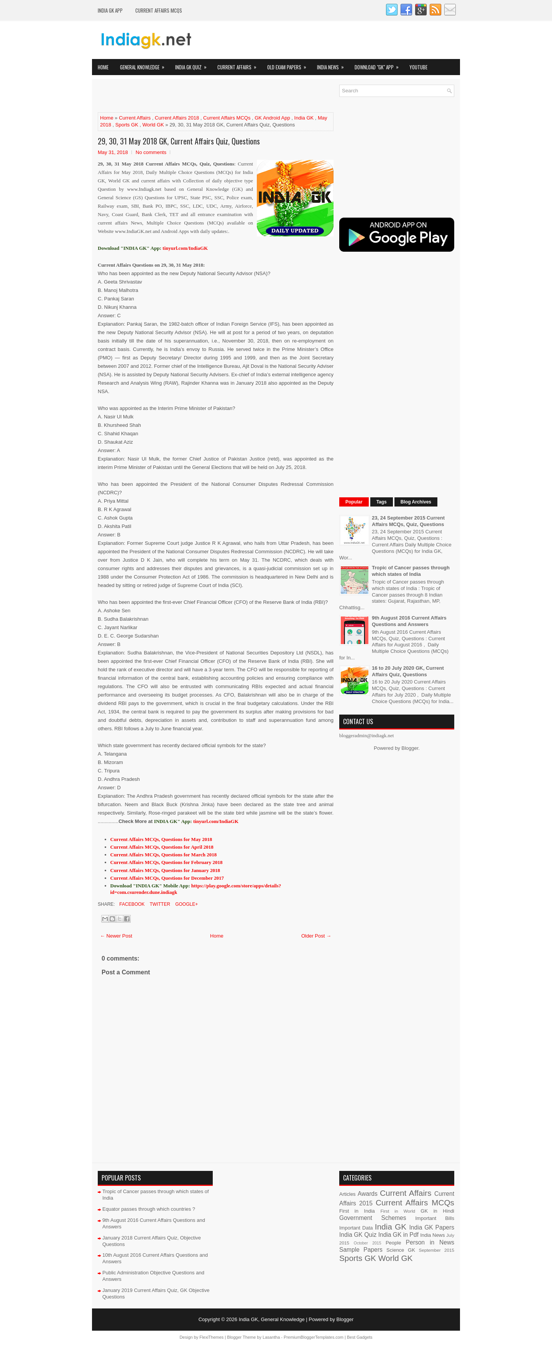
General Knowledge (144, 65)
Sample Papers (361, 1249)
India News (333, 65)
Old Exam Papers (289, 65)
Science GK (400, 1250)
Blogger (409, 748)
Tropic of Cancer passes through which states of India (411, 571)
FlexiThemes (211, 1337)
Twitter (159, 904)
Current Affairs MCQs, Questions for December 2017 (167, 878)
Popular (354, 502)
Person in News (430, 1242)
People (393, 1243)
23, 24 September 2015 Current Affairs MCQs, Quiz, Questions (408, 521)
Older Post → (316, 936)
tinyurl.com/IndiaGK (215, 821)
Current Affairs (239, 65)
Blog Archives (416, 502)
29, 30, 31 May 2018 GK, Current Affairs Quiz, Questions (179, 141)
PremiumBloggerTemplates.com (313, 1337)
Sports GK (126, 125)
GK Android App (272, 118)
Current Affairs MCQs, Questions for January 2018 (165, 870)
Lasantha (271, 1337)
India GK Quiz (193, 65)
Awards (368, 1193)
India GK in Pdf (398, 1234)
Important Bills (434, 1218)
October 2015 (367, 1243)
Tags (381, 502)
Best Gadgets (360, 1337)
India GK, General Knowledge (272, 1319)
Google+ (186, 904)
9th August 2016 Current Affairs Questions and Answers (409, 621)
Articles (347, 1194)
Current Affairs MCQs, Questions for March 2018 (163, 854)
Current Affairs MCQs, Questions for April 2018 (162, 847)
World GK (153, 125)
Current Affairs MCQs (158, 10)
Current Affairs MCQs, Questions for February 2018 (166, 862)
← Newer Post (116, 936)
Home (103, 67)
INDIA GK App (110, 10)
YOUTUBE (418, 67)
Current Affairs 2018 (177, 118)
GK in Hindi (437, 1211)
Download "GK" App (379, 65)
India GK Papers (431, 1227)
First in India (357, 1211)
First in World (397, 1210)
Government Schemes (372, 1218)
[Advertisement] (187, 96)
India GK (304, 118)
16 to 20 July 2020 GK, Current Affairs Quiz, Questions (408, 671)
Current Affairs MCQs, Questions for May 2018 (161, 839)
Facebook (131, 904)
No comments (151, 152)
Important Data (356, 1228)
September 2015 (436, 1250)
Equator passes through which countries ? (148, 1209)
